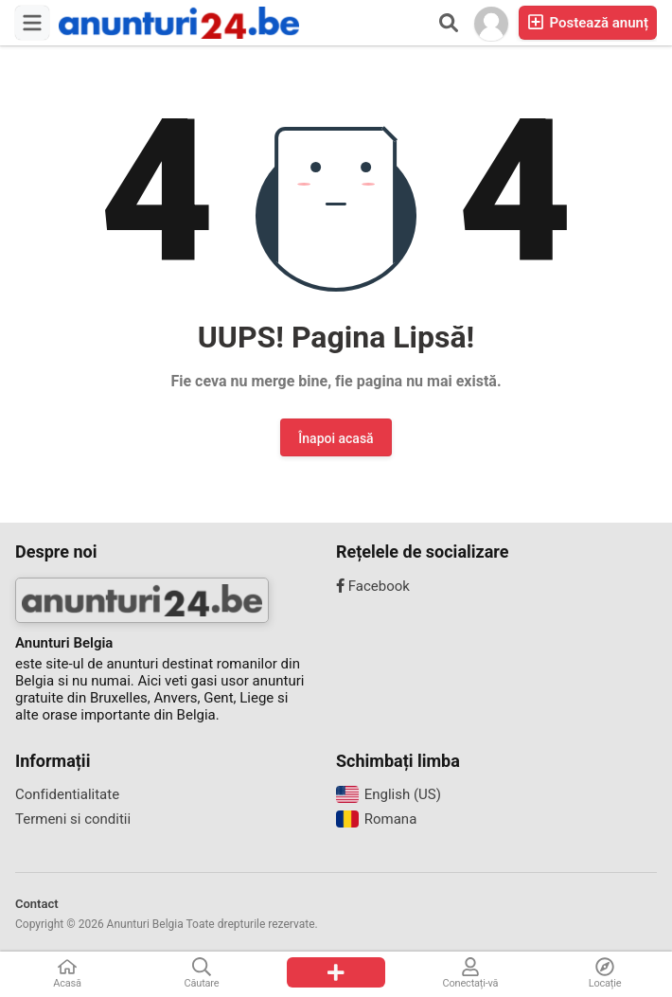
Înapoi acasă (335, 438)
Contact (37, 904)
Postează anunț (587, 22)
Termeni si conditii (73, 819)
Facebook (373, 586)
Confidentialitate (67, 794)
